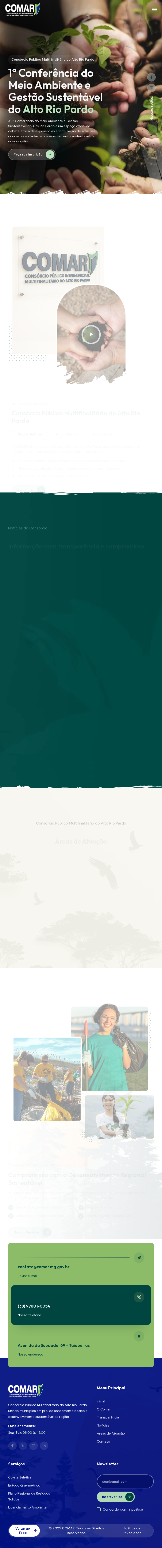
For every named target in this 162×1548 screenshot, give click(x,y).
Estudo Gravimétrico (24, 1485)
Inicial (101, 1401)
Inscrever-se (118, 1497)
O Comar (104, 1409)
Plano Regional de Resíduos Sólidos (29, 1496)
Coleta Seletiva (19, 1477)
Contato (103, 1441)
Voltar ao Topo (26, 1530)
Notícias (103, 1425)
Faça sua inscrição (34, 154)
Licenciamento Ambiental (27, 1507)
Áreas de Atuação (111, 1433)
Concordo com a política (120, 1509)
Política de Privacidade (132, 1530)
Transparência (108, 1417)
